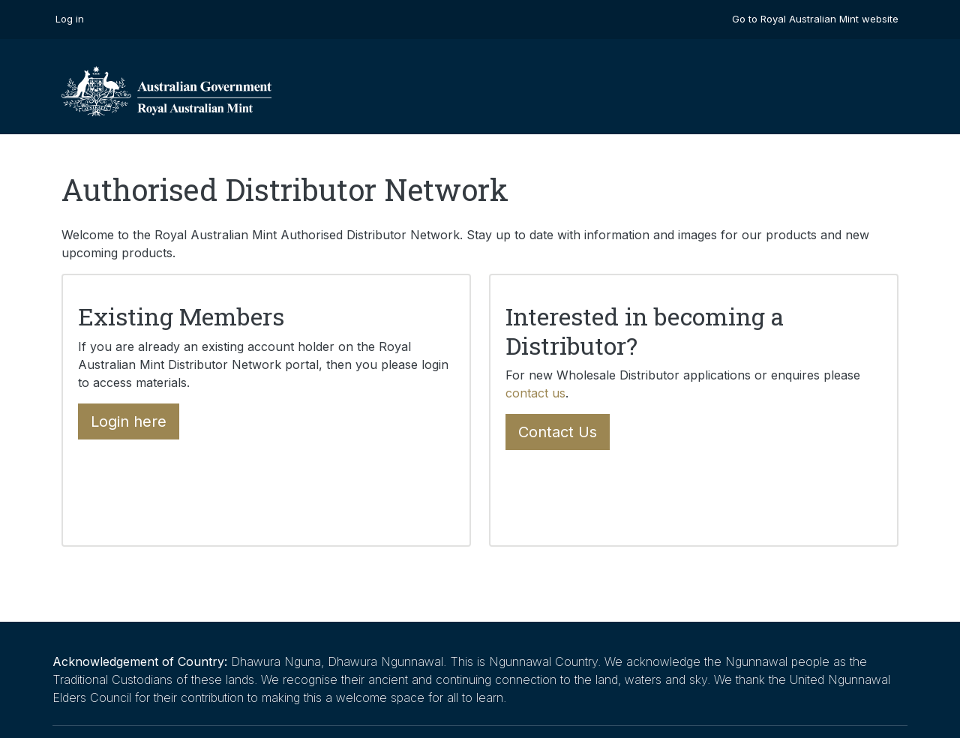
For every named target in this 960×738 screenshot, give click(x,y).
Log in (70, 19)
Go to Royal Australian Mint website (815, 19)
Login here (128, 421)
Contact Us (557, 432)
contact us (536, 393)
